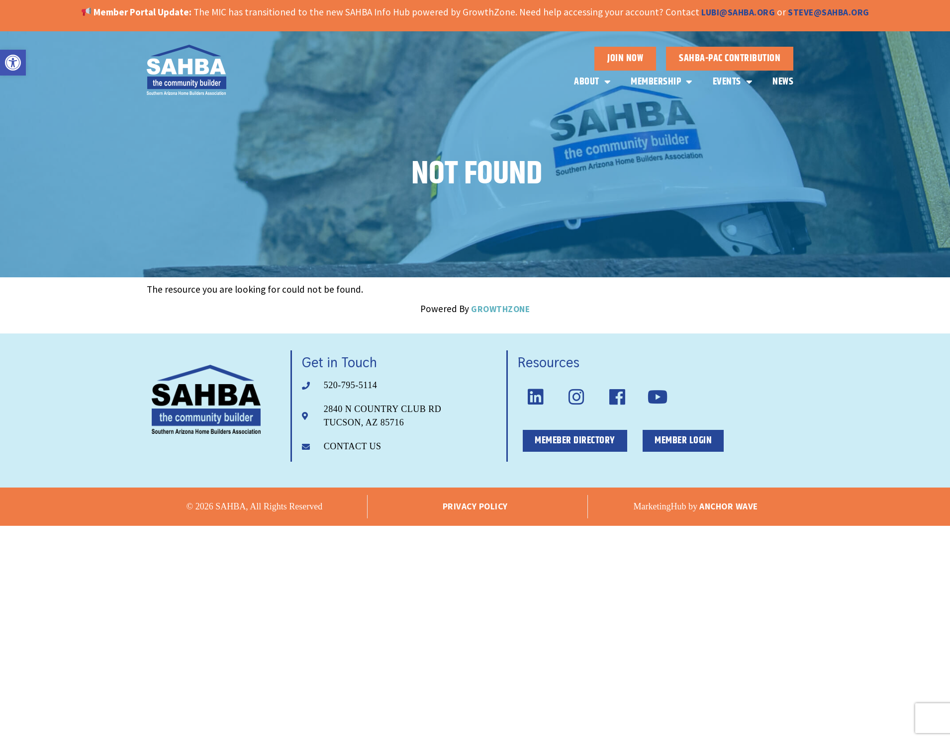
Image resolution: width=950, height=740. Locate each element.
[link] (13, 63)
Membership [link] (662, 82)
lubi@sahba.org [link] (738, 12)
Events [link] (733, 82)
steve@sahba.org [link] (828, 12)
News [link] (782, 81)
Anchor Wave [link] (728, 506)
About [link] (592, 82)
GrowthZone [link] (500, 309)
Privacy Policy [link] (475, 506)
